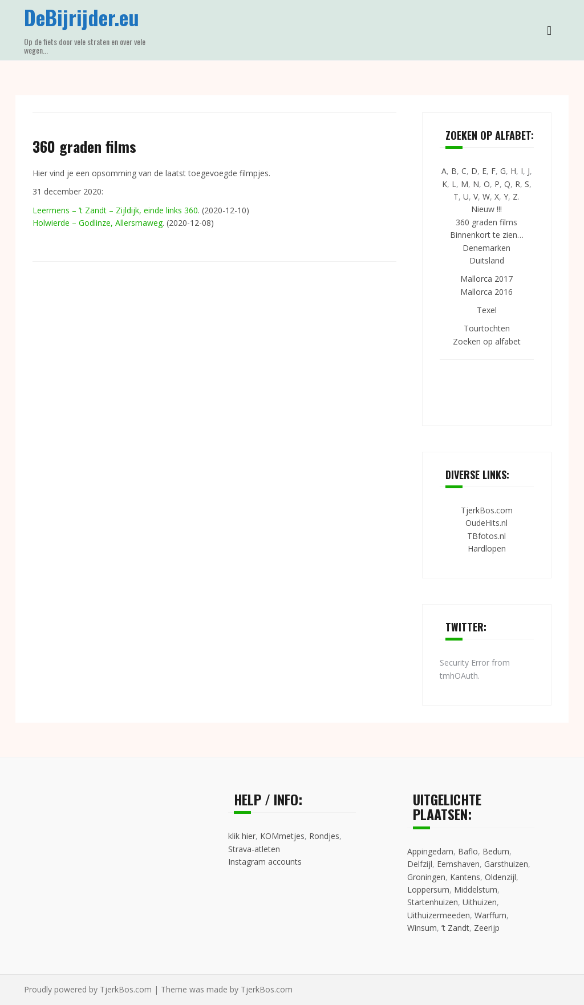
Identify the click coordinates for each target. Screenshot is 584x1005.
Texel (487, 310)
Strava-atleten (254, 849)
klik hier (242, 835)
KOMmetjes (282, 835)
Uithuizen (480, 902)
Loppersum (428, 889)
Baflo (468, 851)
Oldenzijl (500, 877)
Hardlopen (487, 548)
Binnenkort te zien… (487, 234)
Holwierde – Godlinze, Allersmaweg (98, 222)
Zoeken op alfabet (487, 341)
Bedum (495, 851)
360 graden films (486, 222)
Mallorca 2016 (486, 291)
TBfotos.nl (486, 535)
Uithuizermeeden (438, 915)
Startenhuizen (432, 902)
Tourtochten (487, 328)
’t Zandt (455, 927)
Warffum (490, 915)
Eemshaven (458, 863)
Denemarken (486, 247)
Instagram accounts (265, 861)
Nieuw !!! (486, 209)
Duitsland (486, 260)
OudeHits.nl (486, 522)
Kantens (465, 877)
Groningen (426, 877)
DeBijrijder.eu (81, 17)
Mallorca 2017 (486, 278)
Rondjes (324, 835)
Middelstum (475, 889)
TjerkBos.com (487, 510)
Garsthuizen (506, 863)
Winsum (422, 927)
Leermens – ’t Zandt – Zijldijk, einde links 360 (115, 210)
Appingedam (430, 851)
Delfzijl (419, 863)
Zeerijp (487, 927)
